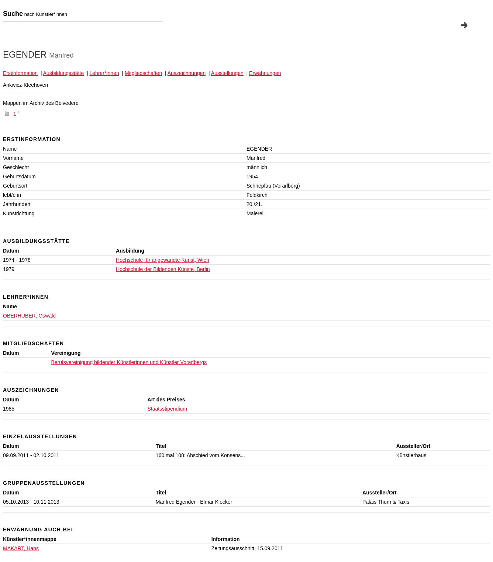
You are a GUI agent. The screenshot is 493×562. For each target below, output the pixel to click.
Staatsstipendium (167, 409)
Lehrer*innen (104, 73)
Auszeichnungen (187, 73)
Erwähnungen (265, 73)
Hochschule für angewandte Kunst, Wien (162, 260)
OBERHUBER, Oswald (29, 316)
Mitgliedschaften (143, 73)
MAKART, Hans (21, 548)
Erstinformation (20, 73)
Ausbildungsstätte (63, 73)
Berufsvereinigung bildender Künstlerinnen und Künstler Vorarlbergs (129, 362)
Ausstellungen (227, 73)
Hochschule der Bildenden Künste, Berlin (163, 269)
